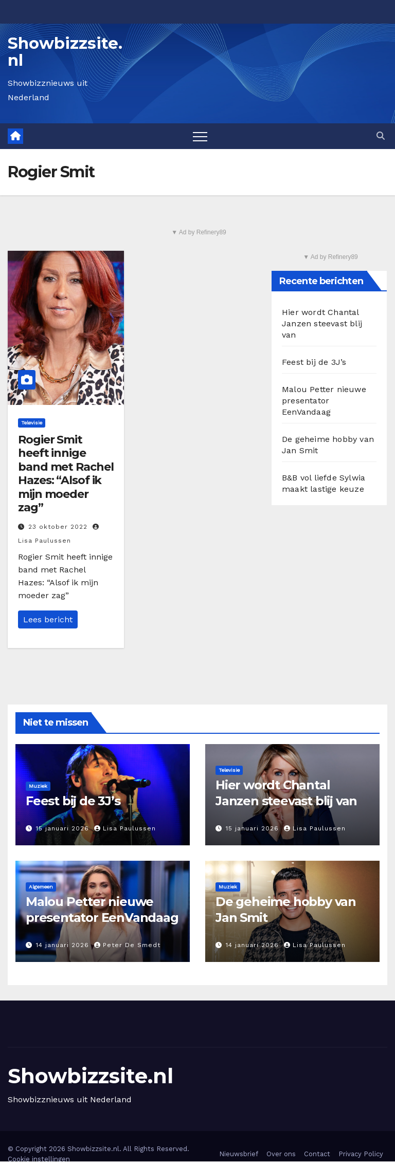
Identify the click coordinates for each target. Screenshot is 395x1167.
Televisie (31, 422)
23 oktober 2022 (59, 526)
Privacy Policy (360, 1154)
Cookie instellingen (39, 1159)
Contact (317, 1154)
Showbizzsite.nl (65, 51)
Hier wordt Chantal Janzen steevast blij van (322, 323)
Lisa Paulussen (125, 828)
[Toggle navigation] (200, 136)
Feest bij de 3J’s (314, 362)
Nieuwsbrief (238, 1154)
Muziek (38, 786)
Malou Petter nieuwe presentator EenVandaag (324, 400)
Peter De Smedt (127, 945)
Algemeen (41, 887)
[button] (380, 136)
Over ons (281, 1154)
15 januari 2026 (64, 828)
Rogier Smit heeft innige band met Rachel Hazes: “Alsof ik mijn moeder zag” (66, 473)
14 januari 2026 (64, 945)
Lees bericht (48, 619)
